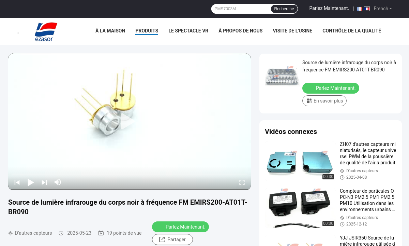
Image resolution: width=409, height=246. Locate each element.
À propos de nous (240, 30)
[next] (44, 182)
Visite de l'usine (292, 30)
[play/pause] (30, 182)
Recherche (284, 8)
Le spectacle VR (188, 30)
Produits (146, 30)
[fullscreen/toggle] (242, 182)
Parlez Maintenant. (329, 8)
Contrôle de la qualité (351, 30)
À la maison (110, 30)
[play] (129, 121)
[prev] (17, 182)
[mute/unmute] (58, 182)
